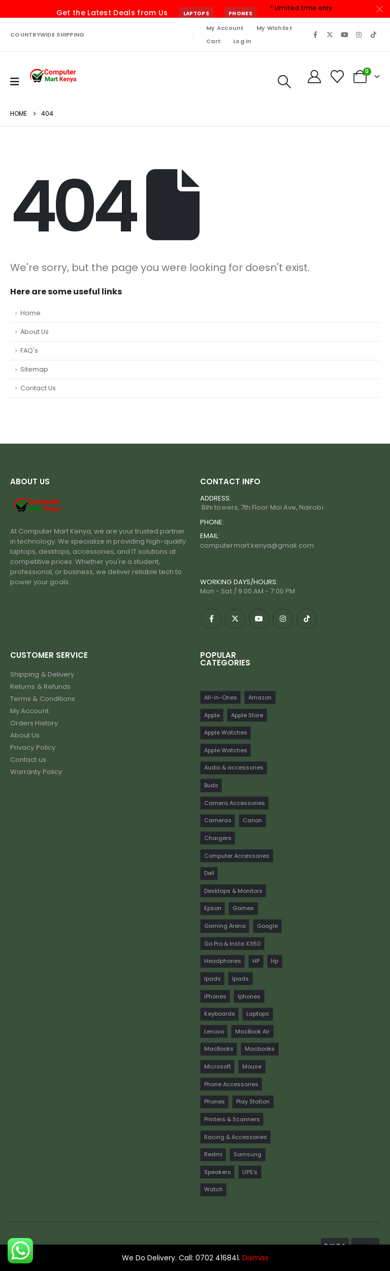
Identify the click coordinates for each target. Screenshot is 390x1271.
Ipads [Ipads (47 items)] (212, 979)
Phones (240, 13)
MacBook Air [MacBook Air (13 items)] (252, 1031)
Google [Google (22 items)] (267, 926)
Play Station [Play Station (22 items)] (253, 1101)
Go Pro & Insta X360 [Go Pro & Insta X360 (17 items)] (232, 944)
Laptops (196, 13)
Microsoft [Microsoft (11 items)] (217, 1066)
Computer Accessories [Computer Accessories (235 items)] (237, 856)
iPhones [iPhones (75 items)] (215, 996)
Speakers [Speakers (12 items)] (217, 1172)
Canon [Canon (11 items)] (252, 820)
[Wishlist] (337, 76)
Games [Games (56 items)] (243, 908)
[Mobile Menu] (15, 81)
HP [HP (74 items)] (255, 961)
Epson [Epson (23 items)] (212, 908)
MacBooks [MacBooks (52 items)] (219, 1049)
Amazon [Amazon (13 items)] (260, 697)
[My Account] (314, 76)
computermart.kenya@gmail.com (257, 545)
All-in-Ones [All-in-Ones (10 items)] (220, 697)
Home (30, 313)
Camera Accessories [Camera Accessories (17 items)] (234, 803)
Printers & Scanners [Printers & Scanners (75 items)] (232, 1119)
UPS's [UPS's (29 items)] (249, 1172)
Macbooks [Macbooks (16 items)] (260, 1049)
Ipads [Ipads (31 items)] (240, 979)
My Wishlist (274, 28)
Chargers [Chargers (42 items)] (218, 838)
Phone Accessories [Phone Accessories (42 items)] (231, 1084)
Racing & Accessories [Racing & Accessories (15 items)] (235, 1137)
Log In (242, 41)
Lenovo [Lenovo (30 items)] (214, 1031)
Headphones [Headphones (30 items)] (222, 961)
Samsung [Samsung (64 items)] (248, 1154)
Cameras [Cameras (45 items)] (218, 820)
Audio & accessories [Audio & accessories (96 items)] (234, 767)
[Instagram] (359, 34)
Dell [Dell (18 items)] (209, 873)
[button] (284, 81)
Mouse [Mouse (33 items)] (252, 1066)
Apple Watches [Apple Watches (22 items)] (225, 732)
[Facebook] (315, 34)
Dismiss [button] (255, 1258)
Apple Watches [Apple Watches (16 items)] (225, 750)
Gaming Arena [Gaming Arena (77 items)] (225, 926)
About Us (34, 331)
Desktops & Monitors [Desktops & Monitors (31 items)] (233, 891)
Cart (213, 41)
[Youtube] (344, 34)
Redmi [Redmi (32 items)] (213, 1154)
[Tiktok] (373, 34)
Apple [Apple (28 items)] (212, 715)
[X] (330, 34)
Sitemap (34, 369)
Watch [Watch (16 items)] (213, 1189)
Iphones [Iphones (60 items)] (249, 996)
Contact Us (38, 388)
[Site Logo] (54, 76)
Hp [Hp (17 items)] (274, 961)
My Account (225, 28)
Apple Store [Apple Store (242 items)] (247, 715)
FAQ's (29, 350)
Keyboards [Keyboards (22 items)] (219, 1014)
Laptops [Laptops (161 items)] (257, 1014)
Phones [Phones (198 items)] (214, 1101)
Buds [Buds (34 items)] (211, 785)
